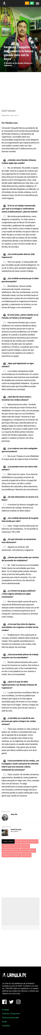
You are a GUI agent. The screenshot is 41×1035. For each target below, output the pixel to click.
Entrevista (32, 841)
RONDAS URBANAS (28, 850)
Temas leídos (8, 841)
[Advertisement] (20, 876)
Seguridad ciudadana (11, 855)
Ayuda (4, 1022)
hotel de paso (12, 110)
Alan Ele (4, 110)
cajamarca (20, 841)
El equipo (5, 1010)
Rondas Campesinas (11, 850)
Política (25, 846)
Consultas (6, 1026)
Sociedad (26, 855)
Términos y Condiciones (11, 1014)
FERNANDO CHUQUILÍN (11, 846)
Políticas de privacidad (10, 1018)
